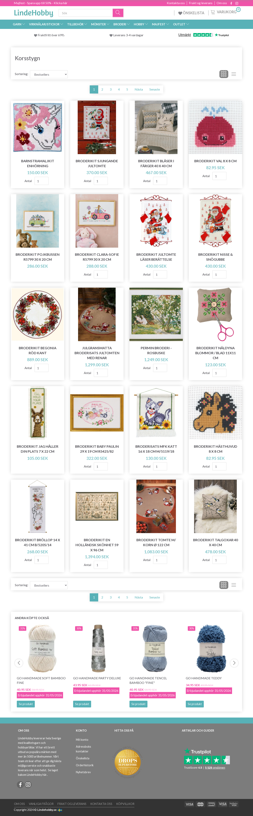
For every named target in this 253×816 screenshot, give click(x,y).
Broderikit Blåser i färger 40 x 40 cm (156, 163)
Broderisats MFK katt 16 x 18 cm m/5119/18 (156, 448)
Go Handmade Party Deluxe (97, 678)
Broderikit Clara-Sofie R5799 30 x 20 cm (97, 257)
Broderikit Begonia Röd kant (37, 350)
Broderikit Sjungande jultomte (97, 163)
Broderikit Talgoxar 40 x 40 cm (215, 542)
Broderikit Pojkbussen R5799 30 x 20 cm (37, 257)
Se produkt (26, 704)
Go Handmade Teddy (204, 678)
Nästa (139, 89)
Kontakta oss (176, 3)
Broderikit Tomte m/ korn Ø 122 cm (156, 542)
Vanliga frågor (41, 804)
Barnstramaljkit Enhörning (37, 163)
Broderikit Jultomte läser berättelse (156, 257)
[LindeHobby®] (33, 12)
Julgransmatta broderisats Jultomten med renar (97, 353)
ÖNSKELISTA (191, 13)
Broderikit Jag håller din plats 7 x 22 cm (37, 448)
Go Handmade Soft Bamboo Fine (41, 680)
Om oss (222, 3)
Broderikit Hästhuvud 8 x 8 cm (215, 448)
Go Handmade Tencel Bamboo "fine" (148, 680)
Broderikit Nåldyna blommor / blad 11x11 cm (215, 353)
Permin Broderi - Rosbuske (156, 350)
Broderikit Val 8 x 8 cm (215, 161)
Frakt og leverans (200, 3)
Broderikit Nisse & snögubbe (215, 257)
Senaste (154, 89)
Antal (28, 181)
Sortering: (21, 74)
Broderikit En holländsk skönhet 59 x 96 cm (97, 545)
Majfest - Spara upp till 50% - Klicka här (40, 3)
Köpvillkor (125, 804)
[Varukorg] (225, 11)
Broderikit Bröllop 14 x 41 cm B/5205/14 (37, 542)
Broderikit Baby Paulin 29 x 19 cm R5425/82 (97, 448)
